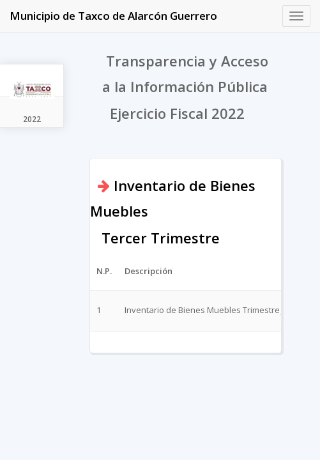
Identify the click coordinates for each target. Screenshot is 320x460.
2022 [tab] (32, 119)
